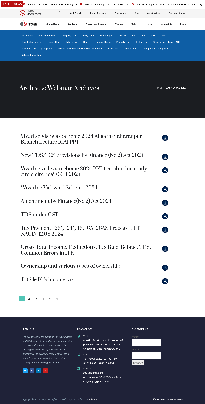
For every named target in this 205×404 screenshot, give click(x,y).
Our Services (153, 13)
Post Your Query (177, 13)
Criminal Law (54, 42)
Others (86, 42)
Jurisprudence (131, 48)
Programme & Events (96, 24)
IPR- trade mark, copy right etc (37, 48)
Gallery (135, 24)
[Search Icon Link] (59, 13)
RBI (144, 35)
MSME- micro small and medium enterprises (80, 48)
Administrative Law (31, 55)
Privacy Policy (159, 399)
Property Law (123, 42)
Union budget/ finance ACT (166, 42)
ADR (164, 35)
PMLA (179, 48)
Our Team (72, 24)
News (149, 24)
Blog (137, 13)
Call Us (30, 11)
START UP (113, 48)
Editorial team (52, 24)
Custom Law (141, 42)
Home (34, 24)
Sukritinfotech (95, 399)
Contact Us (166, 24)
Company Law (69, 35)
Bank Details (75, 13)
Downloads (120, 13)
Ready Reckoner (98, 13)
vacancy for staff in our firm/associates (41, 4)
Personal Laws (103, 42)
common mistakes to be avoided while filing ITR (94, 4)
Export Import (106, 35)
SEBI (153, 35)
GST (134, 35)
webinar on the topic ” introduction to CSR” (148, 4)
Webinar (119, 24)
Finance (123, 35)
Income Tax (27, 35)
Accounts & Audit (47, 35)
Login (183, 24)
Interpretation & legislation (157, 48)
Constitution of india (32, 42)
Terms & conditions (174, 399)
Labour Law (72, 42)
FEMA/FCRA (87, 35)
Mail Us (87, 368)
